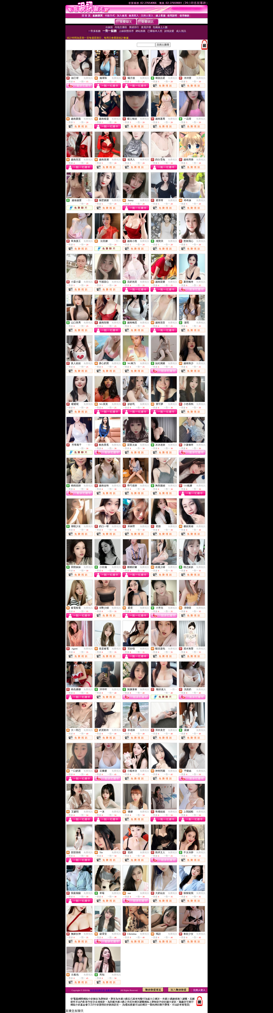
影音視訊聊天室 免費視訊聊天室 (105, 990)
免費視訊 (88, 78)
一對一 (89, 200)
